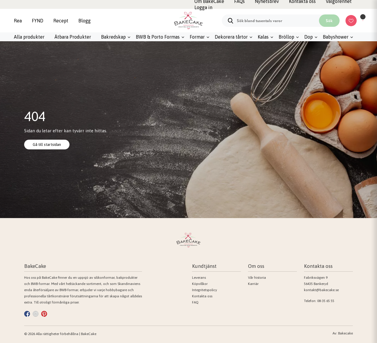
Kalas (263, 36)
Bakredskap (113, 36)
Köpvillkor (200, 284)
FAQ (195, 302)
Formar (197, 36)
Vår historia (257, 278)
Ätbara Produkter (72, 36)
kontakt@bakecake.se (321, 290)
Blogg (84, 20)
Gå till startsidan (50, 144)
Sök (329, 21)
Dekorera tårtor (231, 36)
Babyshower (335, 36)
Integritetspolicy (204, 290)
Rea (18, 20)
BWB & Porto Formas (158, 36)
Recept (60, 20)
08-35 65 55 (325, 301)
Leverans (199, 278)
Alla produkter (29, 36)
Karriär (253, 284)
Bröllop (286, 36)
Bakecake (345, 333)
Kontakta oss (202, 296)
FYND (37, 20)
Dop (308, 36)
